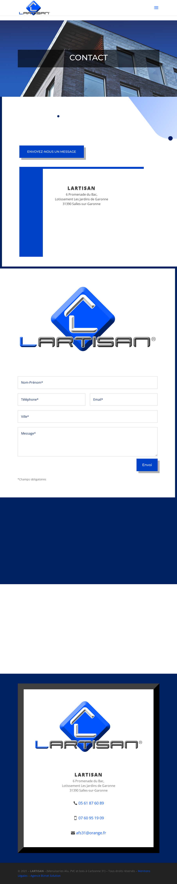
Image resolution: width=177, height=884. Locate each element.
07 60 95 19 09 (91, 818)
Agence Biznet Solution (46, 876)
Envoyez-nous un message (51, 152)
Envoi (147, 465)
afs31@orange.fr (91, 832)
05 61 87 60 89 (91, 803)
